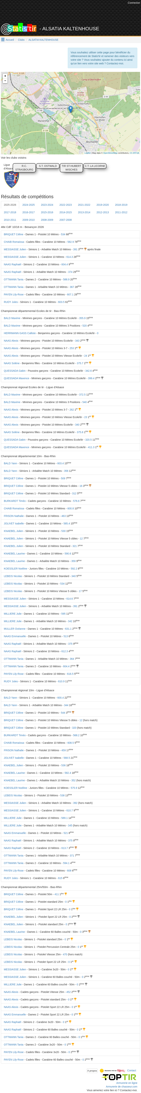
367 (72, 286)
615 (60, 878)
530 (63, 531)
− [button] (5, 81)
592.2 (74, 568)
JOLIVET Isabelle (14, 523)
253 (72, 348)
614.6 (69, 598)
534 (63, 234)
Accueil (10, 39)
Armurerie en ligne (126, 1082)
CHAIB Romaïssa (14, 241)
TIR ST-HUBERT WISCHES (71, 167)
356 (66, 470)
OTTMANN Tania (13, 279)
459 (64, 750)
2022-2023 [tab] (65, 204)
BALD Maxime (12, 318)
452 (68, 992)
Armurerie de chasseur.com (121, 1086)
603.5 (61, 302)
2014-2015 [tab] (65, 212)
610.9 (61, 681)
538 (62, 795)
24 (85, 355)
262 (72, 409)
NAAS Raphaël (12, 264)
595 (63, 613)
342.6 (88, 370)
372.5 (82, 394)
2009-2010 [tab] (28, 219)
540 (84, 402)
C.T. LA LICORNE (95, 165)
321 (75, 546)
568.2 (76, 735)
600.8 (70, 508)
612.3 (65, 651)
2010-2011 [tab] (10, 219)
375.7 (80, 363)
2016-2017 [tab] (28, 212)
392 (75, 802)
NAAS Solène (12, 363)
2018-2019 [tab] (121, 204)
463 (64, 516)
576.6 (76, 500)
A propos (92, 1070)
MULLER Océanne (15, 628)
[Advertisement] (73, 14)
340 (77, 424)
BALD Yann (10, 463)
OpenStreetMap (110, 153)
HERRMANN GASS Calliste (20, 333)
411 (57, 894)
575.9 (74, 787)
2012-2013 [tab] (103, 212)
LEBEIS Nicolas (13, 576)
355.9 (82, 318)
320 (74, 727)
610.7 (69, 810)
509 (63, 478)
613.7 (65, 848)
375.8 (80, 432)
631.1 (68, 628)
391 (75, 249)
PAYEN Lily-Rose (14, 294)
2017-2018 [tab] (10, 212)
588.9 (66, 279)
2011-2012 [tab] (121, 212)
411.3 (91, 447)
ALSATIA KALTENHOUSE (43, 39)
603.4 (60, 463)
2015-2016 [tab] (47, 212)
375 (70, 643)
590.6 (68, 553)
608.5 (70, 742)
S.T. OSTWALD (48, 165)
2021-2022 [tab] (84, 204)
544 (63, 712)
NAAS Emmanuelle (15, 636)
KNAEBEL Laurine (14, 553)
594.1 (66, 863)
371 (72, 855)
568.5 (67, 757)
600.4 (60, 697)
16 (80, 485)
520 (84, 325)
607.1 (70, 294)
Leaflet (87, 153)
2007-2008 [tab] (65, 219)
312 (74, 493)
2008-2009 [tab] (47, 219)
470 (65, 954)
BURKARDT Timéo (15, 500)
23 (85, 417)
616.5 (70, 673)
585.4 (67, 523)
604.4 (65, 264)
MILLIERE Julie (12, 613)
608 (69, 870)
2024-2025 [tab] (28, 204)
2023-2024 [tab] (47, 204)
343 (77, 340)
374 (70, 271)
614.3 (69, 256)
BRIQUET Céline (13, 234)
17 (80, 591)
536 (63, 765)
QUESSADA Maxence (16, 378)
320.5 (88, 439)
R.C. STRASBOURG (24, 167)
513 (66, 636)
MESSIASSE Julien (15, 249)
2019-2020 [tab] (103, 204)
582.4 (68, 772)
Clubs (21, 39)
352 (73, 780)
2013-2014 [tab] (84, 212)
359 (73, 561)
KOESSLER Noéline (15, 568)
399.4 (91, 378)
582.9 (70, 241)
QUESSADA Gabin (15, 370)
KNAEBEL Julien (13, 531)
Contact (131, 1070)
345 (70, 825)
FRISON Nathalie (14, 516)
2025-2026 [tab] (10, 204)
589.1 (64, 817)
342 (70, 621)
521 (66, 833)
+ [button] (5, 76)
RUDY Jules (11, 302)
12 (81, 538)
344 (66, 705)
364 (72, 658)
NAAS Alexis (11, 340)
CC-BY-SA (134, 153)
